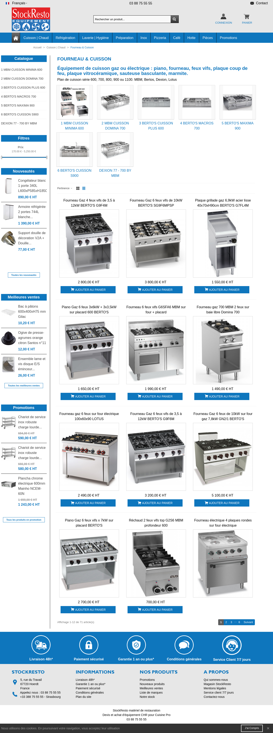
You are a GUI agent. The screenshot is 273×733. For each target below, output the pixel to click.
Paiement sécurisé (88, 688)
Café (176, 38)
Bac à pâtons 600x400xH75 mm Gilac (32, 311)
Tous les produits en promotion (23, 519)
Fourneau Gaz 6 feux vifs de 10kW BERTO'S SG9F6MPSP (156, 203)
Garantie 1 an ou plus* (90, 684)
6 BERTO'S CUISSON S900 (20, 114)
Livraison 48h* (85, 679)
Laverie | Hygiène (95, 38)
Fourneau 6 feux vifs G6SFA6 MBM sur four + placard (156, 309)
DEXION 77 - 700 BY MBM (19, 123)
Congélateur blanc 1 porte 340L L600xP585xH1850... (32, 186)
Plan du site (83, 696)
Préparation (125, 38)
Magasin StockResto (217, 684)
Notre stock (147, 696)
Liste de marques (151, 692)
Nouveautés (24, 171)
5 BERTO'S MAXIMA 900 (18, 105)
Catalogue (24, 58)
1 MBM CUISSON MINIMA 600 (21, 69)
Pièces (208, 38)
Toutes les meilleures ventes (24, 385)
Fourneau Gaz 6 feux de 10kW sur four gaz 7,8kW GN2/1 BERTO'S (223, 416)
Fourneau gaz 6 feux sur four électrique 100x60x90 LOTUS (89, 416)
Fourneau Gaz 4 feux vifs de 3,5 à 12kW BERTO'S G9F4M (89, 203)
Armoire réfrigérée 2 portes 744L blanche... (32, 212)
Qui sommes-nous (216, 679)
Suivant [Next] (249, 622)
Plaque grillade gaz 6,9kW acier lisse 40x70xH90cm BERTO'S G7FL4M (223, 203)
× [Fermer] (268, 728)
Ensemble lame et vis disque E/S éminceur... (31, 364)
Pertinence (65, 188)
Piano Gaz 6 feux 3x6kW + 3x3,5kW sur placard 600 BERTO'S (89, 309)
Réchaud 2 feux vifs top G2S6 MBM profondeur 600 (156, 522)
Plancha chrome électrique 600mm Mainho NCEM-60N (31, 486)
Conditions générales (90, 692)
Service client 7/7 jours (219, 692)
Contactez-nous (214, 696)
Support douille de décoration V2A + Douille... (32, 238)
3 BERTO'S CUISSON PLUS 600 (23, 87)
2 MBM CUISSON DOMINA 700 (22, 78)
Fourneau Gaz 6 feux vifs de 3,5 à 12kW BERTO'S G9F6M (156, 416)
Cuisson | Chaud (36, 38)
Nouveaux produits (152, 684)
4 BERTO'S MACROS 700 (18, 96)
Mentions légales (215, 688)
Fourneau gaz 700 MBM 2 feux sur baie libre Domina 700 (223, 309)
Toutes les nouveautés (23, 275)
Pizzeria (160, 38)
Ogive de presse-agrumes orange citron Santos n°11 (32, 338)
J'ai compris (252, 728)
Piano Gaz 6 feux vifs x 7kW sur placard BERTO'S (89, 522)
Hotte (191, 38)
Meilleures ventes (24, 297)
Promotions (228, 38)
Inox (144, 38)
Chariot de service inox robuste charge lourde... (32, 422)
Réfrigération (65, 38)
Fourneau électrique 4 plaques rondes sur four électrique (223, 522)
